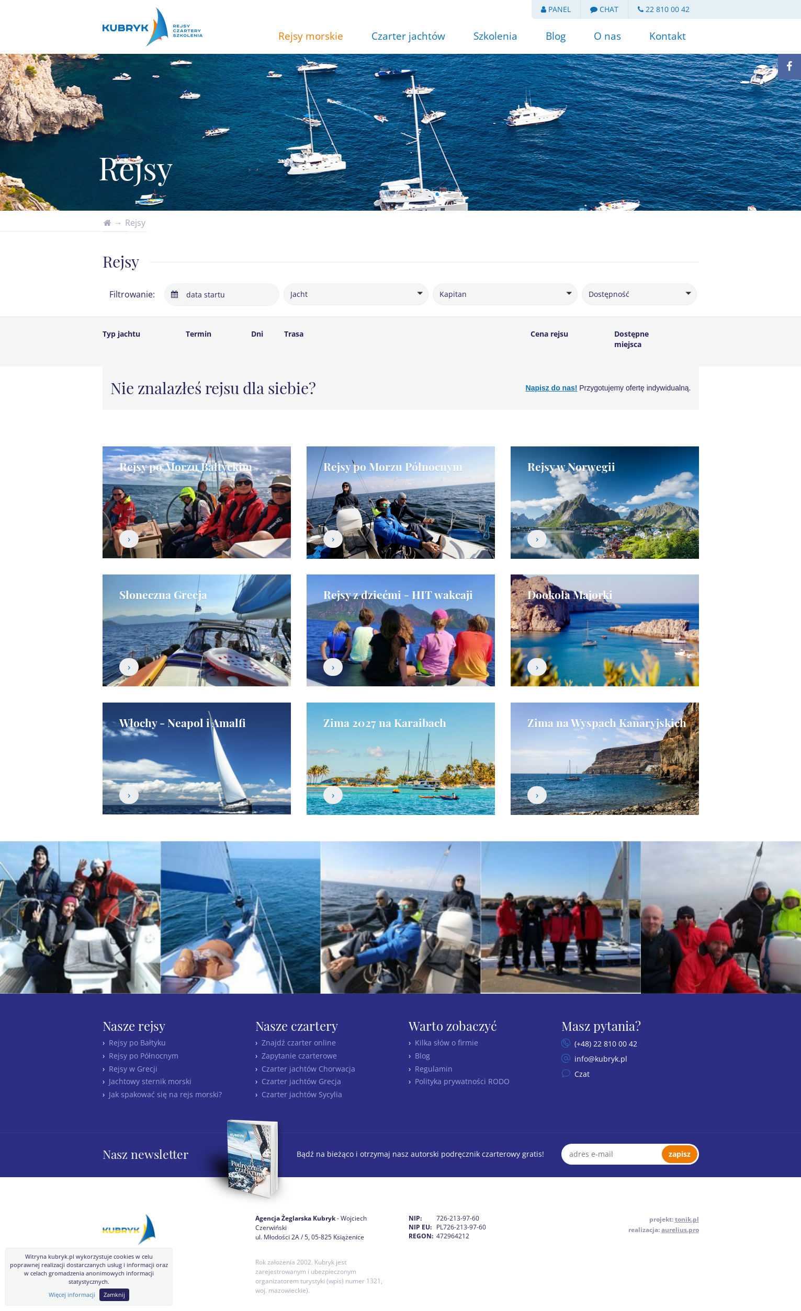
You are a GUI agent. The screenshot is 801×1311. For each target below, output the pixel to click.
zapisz (680, 1154)
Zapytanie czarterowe (299, 1056)
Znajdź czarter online (299, 1043)
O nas (607, 36)
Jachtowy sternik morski (150, 1081)
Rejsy (135, 222)
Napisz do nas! (552, 388)
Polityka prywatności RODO (462, 1081)
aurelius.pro (680, 1229)
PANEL (556, 9)
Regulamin (434, 1069)
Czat (581, 1074)
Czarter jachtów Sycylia (302, 1094)
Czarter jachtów (408, 36)
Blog (556, 36)
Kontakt (667, 36)
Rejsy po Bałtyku (137, 1043)
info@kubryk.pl (599, 1059)
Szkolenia (495, 36)
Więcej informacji (72, 1294)
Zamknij (114, 1294)
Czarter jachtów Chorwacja (308, 1069)
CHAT (604, 9)
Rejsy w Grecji (133, 1069)
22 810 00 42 (664, 9)
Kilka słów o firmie (446, 1043)
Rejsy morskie (310, 36)
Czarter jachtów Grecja (301, 1081)
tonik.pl (687, 1219)
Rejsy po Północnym (143, 1056)
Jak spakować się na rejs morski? (165, 1094)
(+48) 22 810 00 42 (604, 1044)
